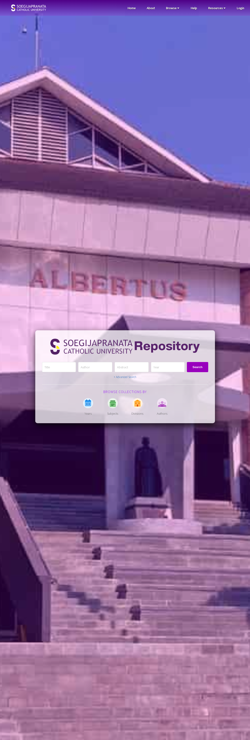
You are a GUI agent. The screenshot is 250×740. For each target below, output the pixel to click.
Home (131, 8)
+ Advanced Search (125, 377)
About (151, 8)
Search (197, 367)
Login (240, 8)
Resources (217, 8)
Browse (172, 8)
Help (193, 8)
